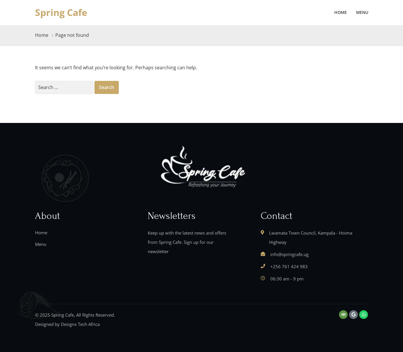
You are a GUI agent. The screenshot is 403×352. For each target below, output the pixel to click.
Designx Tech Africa (80, 324)
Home (340, 12)
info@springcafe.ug (289, 254)
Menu (362, 12)
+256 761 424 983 (289, 266)
